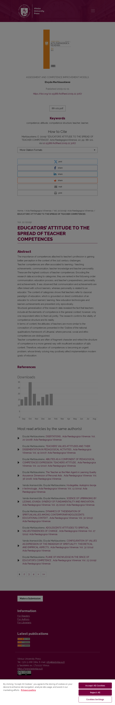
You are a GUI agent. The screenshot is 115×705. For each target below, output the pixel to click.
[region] (57, 692)
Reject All (95, 692)
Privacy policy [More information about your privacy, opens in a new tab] (28, 690)
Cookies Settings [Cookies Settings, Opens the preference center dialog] (95, 699)
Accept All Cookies (95, 685)
